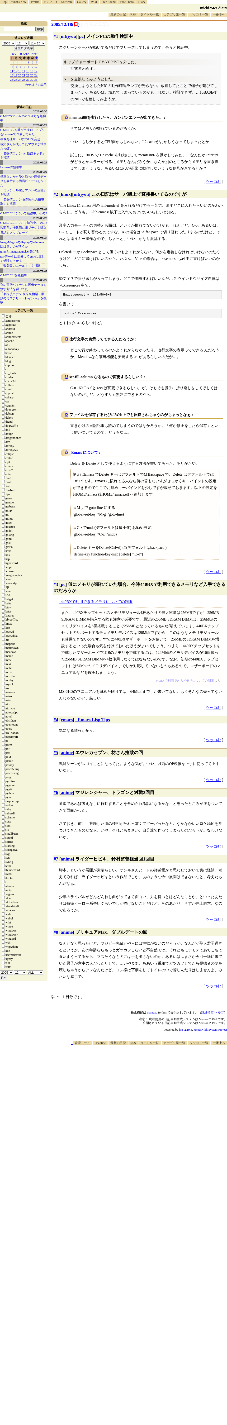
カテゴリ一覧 (23, 310)
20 (19, 75)
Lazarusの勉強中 (11, 167)
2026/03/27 (40, 172)
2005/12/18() (65, 24)
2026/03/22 (40, 280)
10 (36, 66)
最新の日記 (118, 14)
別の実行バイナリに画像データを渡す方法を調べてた (23, 287)
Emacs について (84, 454)
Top (4, 2)
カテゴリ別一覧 (174, 14)
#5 (56, 753)
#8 (56, 933)
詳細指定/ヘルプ (212, 1014)
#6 (56, 793)
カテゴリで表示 (36, 84)
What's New (18, 2)
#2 (56, 194)
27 (19, 79)
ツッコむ (213, 182)
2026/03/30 (40, 111)
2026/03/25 (40, 218)
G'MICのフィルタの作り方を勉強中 (23, 118)
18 (11, 75)
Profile (35, 2)
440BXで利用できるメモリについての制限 (96, 603)
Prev (13, 54)
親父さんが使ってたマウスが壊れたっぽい (23, 146)
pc (81, 36)
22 (27, 75)
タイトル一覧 (149, 14)
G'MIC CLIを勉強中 (13, 275)
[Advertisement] (176, 1084)
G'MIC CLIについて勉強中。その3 (23, 213)
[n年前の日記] (95, 24)
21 (23, 75)
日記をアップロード (14, 232)
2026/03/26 (40, 208)
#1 (56, 36)
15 (27, 71)
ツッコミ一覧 (199, 14)
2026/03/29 (40, 125)
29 (27, 79)
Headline (100, 1044)
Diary (141, 2)
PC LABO (50, 2)
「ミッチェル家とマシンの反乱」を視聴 (23, 192)
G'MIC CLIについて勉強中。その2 (23, 223)
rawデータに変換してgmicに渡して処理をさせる (22, 259)
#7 (56, 860)
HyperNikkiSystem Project (210, 1031)
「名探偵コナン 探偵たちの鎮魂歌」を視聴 (22, 202)
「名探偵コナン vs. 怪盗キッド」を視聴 (22, 155)
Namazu (152, 1014)
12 (15, 71)
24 (36, 75)
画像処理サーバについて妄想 (20, 139)
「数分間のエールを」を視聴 (20, 266)
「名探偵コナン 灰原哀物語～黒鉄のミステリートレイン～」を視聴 (23, 298)
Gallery (81, 2)
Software (66, 2)
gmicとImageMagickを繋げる (19, 251)
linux (66, 194)
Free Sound (109, 2)
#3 (56, 585)
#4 (56, 721)
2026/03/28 (40, 162)
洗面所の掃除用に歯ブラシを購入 (23, 228)
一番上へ (219, 1044)
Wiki (94, 2)
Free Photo (127, 2)
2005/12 (24, 54)
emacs (67, 721)
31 (36, 79)
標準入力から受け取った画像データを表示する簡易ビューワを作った (23, 181)
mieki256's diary (213, 8)
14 (23, 71)
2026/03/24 (40, 237)
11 (11, 71)
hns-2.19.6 (185, 1031)
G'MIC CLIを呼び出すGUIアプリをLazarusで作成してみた (22, 132)
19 (15, 75)
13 (19, 71)
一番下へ (219, 14)
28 (23, 79)
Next (34, 54)
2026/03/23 (40, 270)
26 (15, 79)
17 (36, 71)
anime (67, 753)
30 (31, 79)
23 (31, 75)
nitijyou (68, 36)
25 (11, 79)
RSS (133, 14)
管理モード (82, 1044)
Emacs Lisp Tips (94, 721)
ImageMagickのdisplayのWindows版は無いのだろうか (22, 244)
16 (31, 71)
